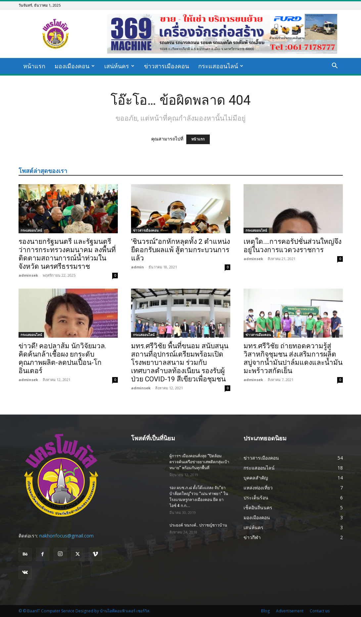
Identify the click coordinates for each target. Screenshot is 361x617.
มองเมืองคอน (75, 66)
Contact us (320, 611)
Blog (265, 611)
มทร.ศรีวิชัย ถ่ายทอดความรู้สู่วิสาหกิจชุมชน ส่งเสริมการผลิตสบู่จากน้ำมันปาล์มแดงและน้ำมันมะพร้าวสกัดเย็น (293, 358)
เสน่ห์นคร (119, 66)
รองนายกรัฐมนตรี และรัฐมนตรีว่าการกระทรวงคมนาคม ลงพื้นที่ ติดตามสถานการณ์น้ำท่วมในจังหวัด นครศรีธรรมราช (67, 254)
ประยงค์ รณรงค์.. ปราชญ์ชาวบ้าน (198, 525)
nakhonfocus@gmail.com (66, 536)
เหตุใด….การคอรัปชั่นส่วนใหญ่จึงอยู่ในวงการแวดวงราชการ (292, 246)
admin (137, 266)
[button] (335, 66)
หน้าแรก (34, 66)
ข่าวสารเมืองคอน (166, 66)
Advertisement (289, 611)
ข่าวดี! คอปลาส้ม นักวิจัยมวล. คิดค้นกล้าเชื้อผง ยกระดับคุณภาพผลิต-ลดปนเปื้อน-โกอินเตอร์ (63, 358)
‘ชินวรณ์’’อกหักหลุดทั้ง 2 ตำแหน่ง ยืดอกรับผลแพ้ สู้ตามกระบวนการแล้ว (180, 250)
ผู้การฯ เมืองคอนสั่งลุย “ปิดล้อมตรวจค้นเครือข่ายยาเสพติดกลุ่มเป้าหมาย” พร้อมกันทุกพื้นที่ (199, 462)
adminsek (28, 275)
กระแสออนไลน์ (220, 66)
